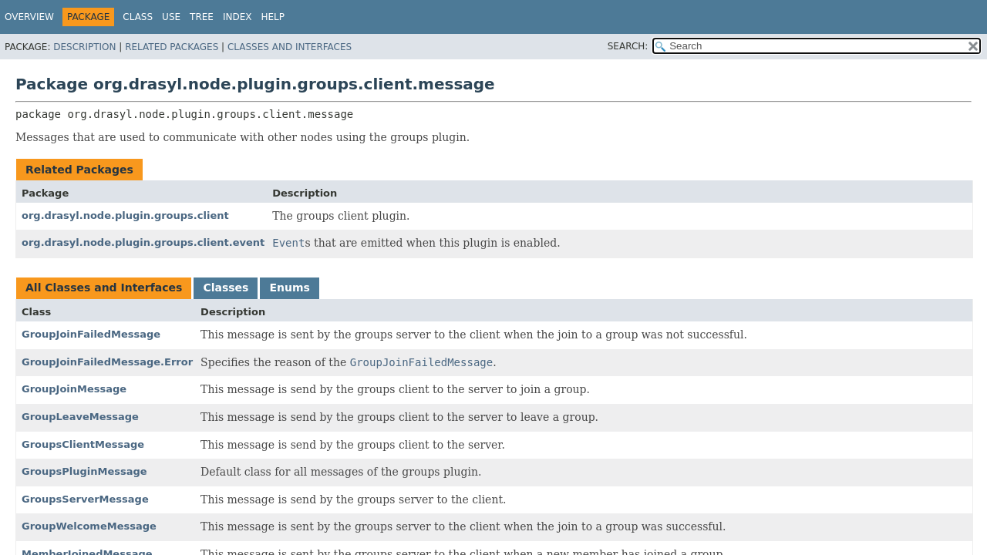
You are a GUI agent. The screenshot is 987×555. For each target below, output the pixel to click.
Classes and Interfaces (289, 47)
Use (171, 17)
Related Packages (171, 47)
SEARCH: (628, 46)
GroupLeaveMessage (80, 416)
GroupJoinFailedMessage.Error (107, 362)
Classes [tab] (225, 287)
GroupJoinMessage (74, 389)
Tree (202, 17)
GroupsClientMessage (83, 444)
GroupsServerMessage (85, 499)
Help (273, 17)
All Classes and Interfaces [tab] (103, 287)
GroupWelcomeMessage (89, 526)
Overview (29, 17)
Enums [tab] (289, 287)
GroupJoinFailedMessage (91, 334)
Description (84, 47)
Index (237, 17)
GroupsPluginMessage (84, 471)
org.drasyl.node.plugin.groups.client (125, 215)
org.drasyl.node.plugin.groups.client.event (143, 242)
